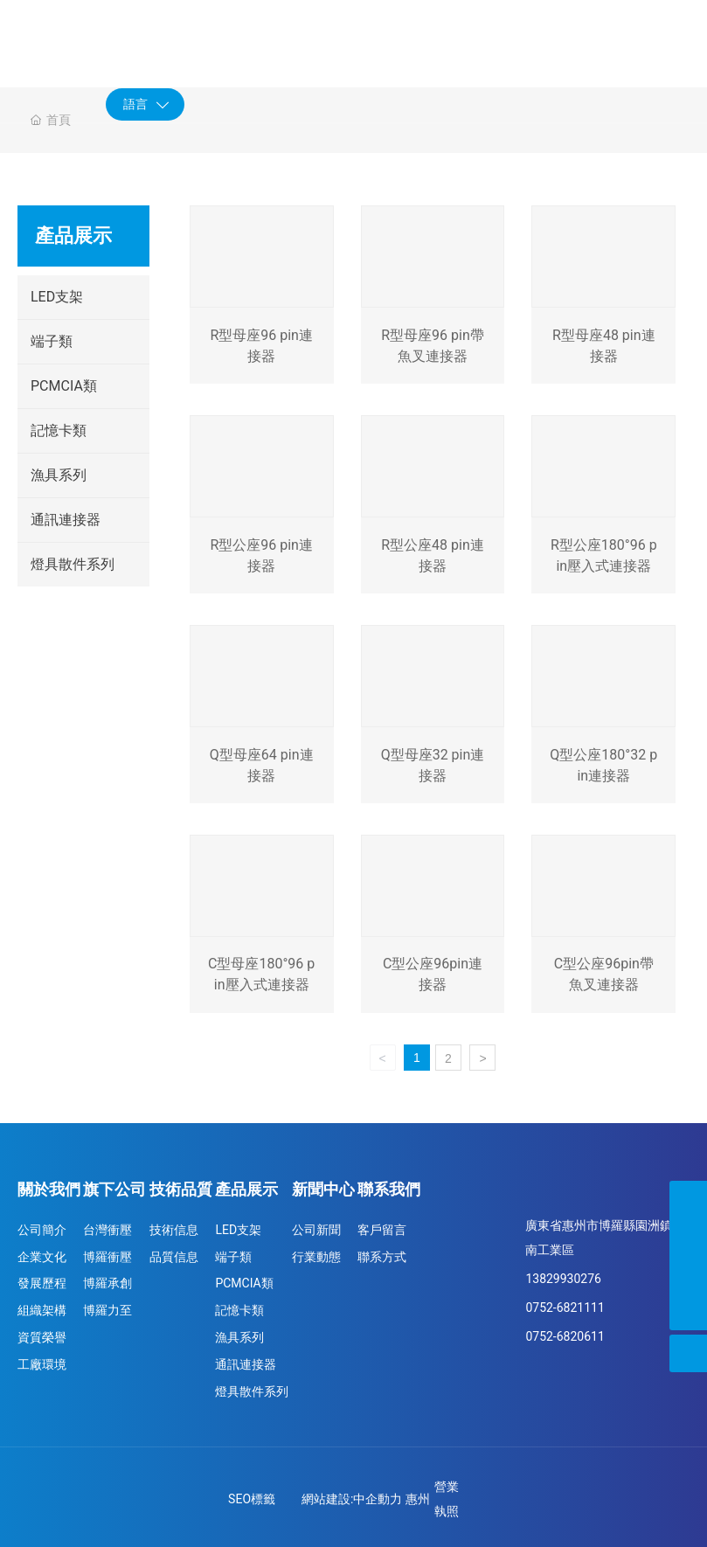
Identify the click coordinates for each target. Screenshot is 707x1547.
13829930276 (563, 1276)
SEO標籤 (251, 1496)
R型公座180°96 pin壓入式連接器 (603, 560)
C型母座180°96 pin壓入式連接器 (260, 977)
